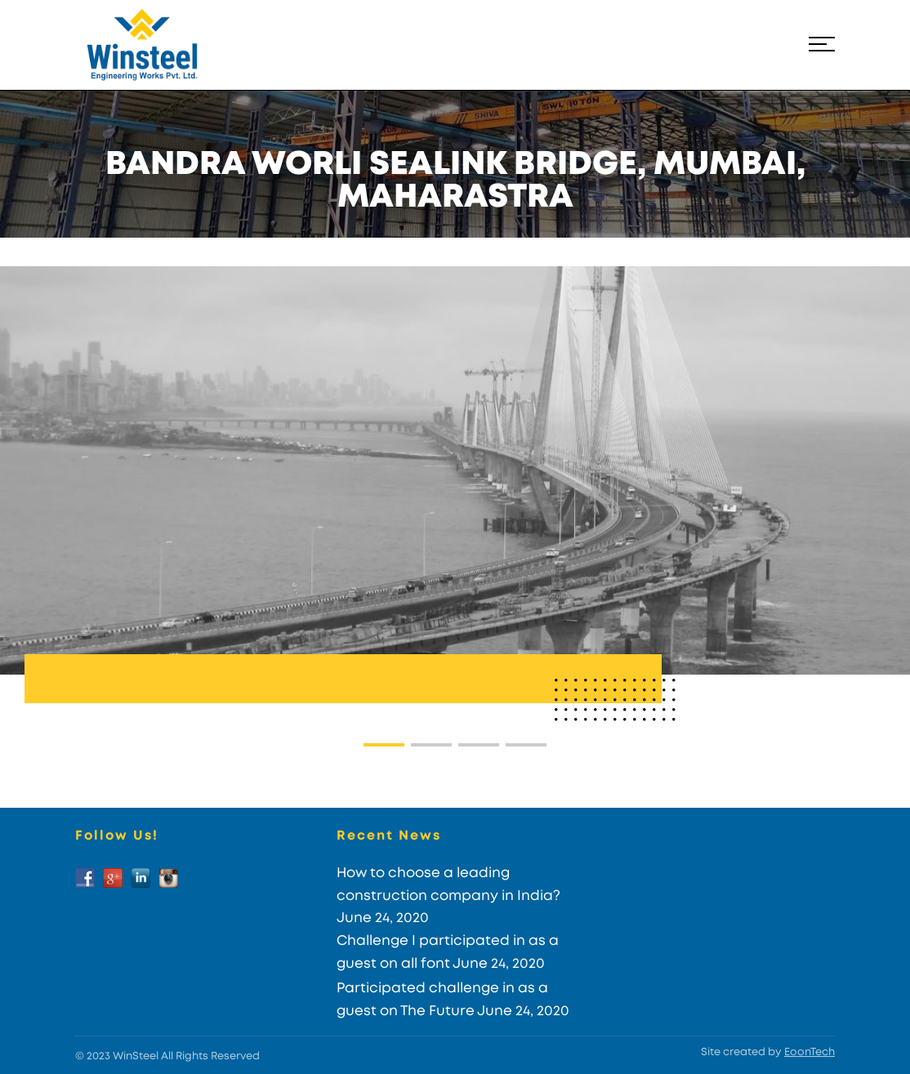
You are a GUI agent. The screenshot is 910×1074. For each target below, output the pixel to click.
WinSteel (135, 1056)
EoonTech (809, 1052)
